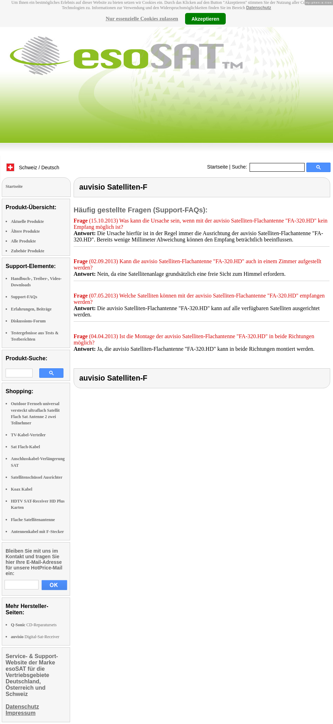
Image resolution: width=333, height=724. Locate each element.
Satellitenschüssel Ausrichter (36, 477)
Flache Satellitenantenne (33, 519)
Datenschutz (258, 7)
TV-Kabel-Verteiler (28, 434)
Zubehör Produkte (27, 250)
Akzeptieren (205, 18)
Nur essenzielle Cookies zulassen (142, 18)
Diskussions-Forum (28, 321)
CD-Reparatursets (33, 624)
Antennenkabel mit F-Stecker (37, 531)
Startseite (217, 167)
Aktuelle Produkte (27, 221)
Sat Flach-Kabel (25, 446)
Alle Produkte (23, 241)
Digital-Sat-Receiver (35, 636)
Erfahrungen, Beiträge (31, 309)
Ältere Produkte (25, 231)
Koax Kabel (21, 489)
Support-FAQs (24, 296)
